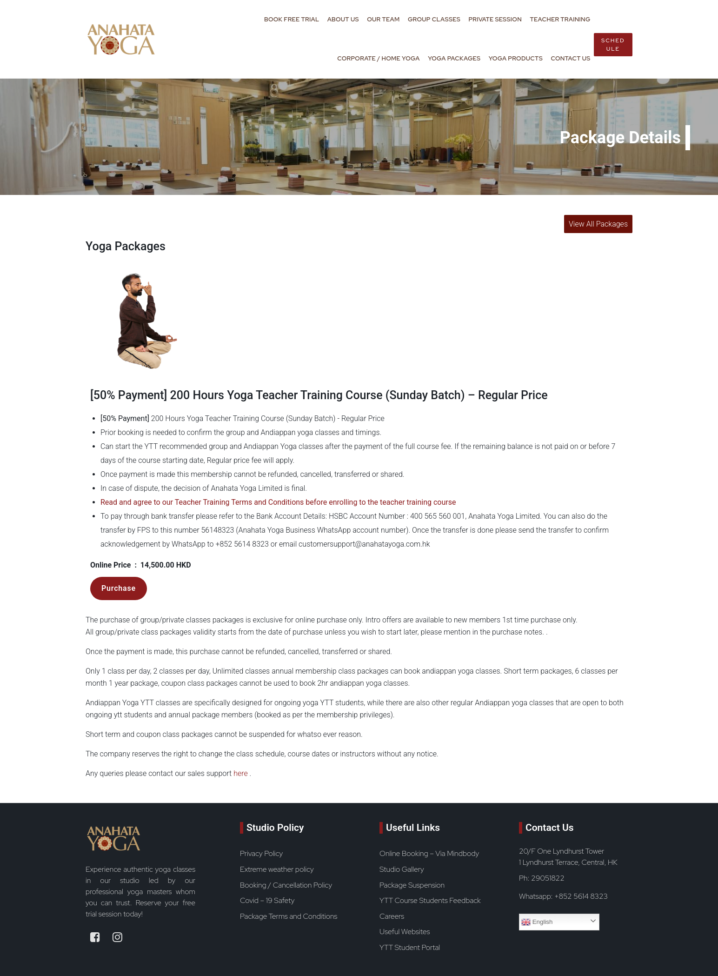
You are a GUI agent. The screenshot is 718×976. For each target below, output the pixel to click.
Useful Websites (404, 931)
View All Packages (598, 224)
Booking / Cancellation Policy (286, 885)
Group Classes (434, 19)
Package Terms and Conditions (288, 916)
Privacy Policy (261, 853)
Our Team (383, 19)
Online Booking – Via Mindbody (429, 853)
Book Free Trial (291, 19)
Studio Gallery (401, 869)
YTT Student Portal (409, 947)
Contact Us (570, 58)
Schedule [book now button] (613, 45)
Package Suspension (412, 885)
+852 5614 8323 (581, 896)
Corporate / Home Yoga (378, 58)
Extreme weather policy (277, 869)
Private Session (495, 19)
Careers (391, 916)
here (240, 773)
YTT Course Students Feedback (430, 900)
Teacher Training (560, 19)
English (536, 922)
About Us (343, 19)
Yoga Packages (454, 58)
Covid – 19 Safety (267, 900)
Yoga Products (516, 58)
